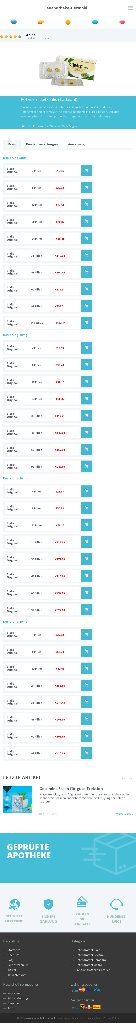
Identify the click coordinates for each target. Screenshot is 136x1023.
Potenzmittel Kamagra (88, 960)
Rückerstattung (15, 998)
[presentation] (123, 778)
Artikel (9, 970)
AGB (8, 1008)
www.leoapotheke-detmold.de (42, 1017)
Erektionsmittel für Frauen (90, 970)
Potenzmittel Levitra (87, 955)
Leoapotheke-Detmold (65, 8)
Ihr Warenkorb (15, 975)
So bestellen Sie (16, 965)
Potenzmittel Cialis (44, 126)
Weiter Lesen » (124, 814)
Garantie (11, 1003)
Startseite (11, 950)
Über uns (11, 955)
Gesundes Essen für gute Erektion (71, 788)
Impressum (13, 993)
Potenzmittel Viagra (86, 965)
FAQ (8, 960)
